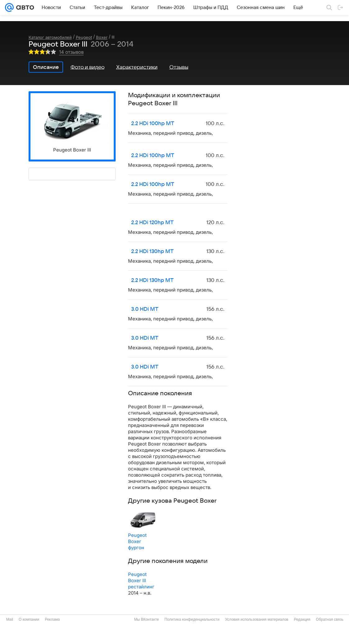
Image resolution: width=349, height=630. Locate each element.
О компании (29, 619)
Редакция (302, 619)
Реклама (52, 619)
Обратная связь (329, 619)
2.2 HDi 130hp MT (152, 251)
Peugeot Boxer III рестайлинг (141, 580)
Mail (9, 619)
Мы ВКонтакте (146, 619)
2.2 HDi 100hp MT (152, 123)
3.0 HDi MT (144, 309)
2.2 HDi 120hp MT (152, 222)
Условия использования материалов (256, 619)
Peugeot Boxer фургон (137, 541)
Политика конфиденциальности (191, 619)
